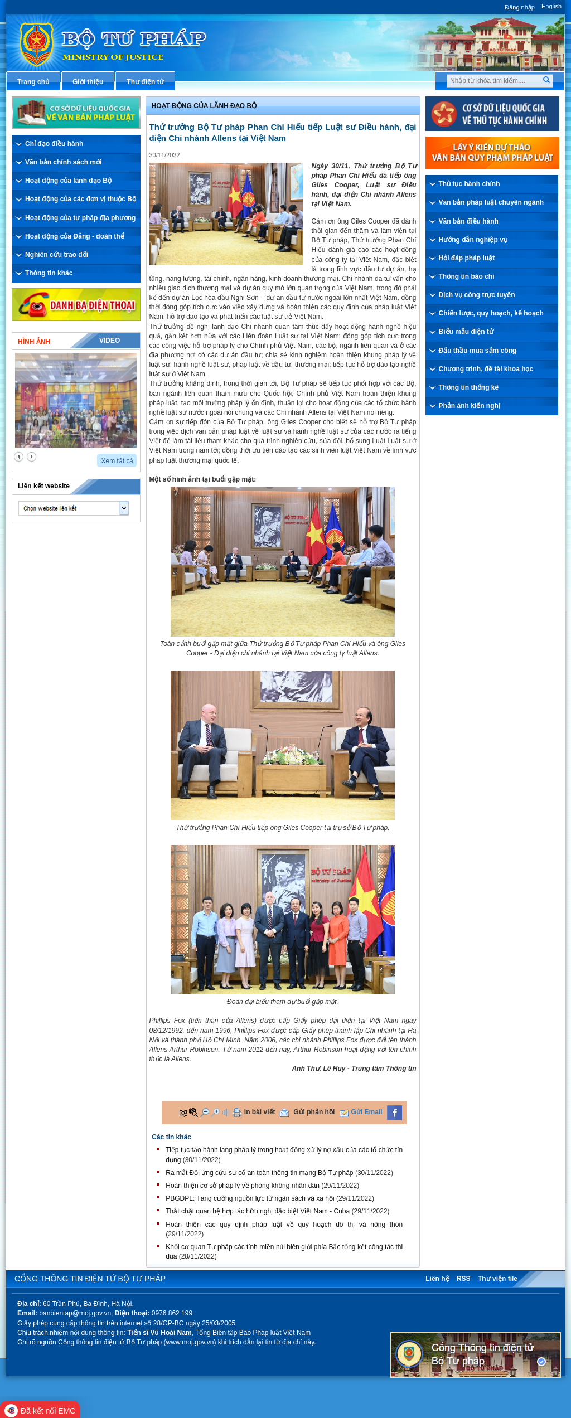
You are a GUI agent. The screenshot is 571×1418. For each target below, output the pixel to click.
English (551, 6)
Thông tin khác (48, 273)
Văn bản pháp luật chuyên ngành (491, 202)
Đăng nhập (520, 7)
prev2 (18, 456)
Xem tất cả (117, 461)
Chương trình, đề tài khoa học (486, 369)
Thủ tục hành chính (469, 184)
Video (109, 340)
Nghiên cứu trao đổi (56, 255)
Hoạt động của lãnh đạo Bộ (68, 180)
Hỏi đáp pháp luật (467, 258)
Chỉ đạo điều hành (54, 144)
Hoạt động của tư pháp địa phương (80, 218)
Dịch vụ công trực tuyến (477, 295)
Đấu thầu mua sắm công (478, 350)
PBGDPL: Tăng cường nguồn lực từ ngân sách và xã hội (250, 1198)
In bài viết (259, 1112)
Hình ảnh (34, 342)
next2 (31, 456)
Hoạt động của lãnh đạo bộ (204, 106)
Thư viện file (497, 1279)
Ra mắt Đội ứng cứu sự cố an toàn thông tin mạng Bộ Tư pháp (259, 1173)
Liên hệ (437, 1279)
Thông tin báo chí (467, 276)
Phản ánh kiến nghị (469, 406)
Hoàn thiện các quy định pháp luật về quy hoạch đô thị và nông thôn (284, 1224)
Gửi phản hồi (314, 1112)
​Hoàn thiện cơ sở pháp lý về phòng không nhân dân (243, 1185)
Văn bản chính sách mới (63, 162)
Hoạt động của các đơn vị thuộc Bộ (80, 199)
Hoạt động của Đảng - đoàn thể (74, 236)
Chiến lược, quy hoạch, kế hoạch (491, 313)
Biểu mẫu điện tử (466, 332)
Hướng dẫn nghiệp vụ (473, 240)
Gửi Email (367, 1112)
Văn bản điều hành (469, 221)
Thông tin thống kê (469, 387)
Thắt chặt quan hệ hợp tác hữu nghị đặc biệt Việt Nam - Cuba (258, 1211)
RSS (464, 1279)
